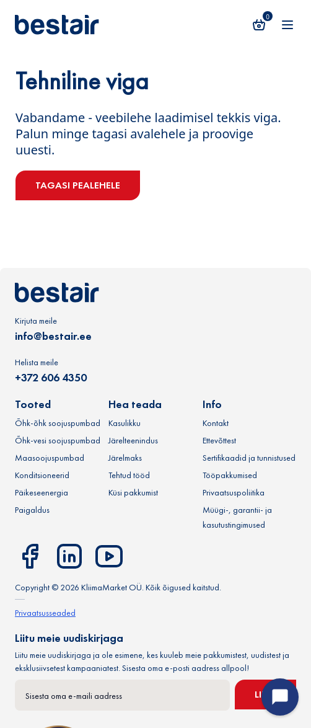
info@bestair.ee (53, 336)
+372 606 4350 (51, 377)
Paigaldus (32, 509)
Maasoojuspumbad (49, 457)
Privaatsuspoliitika (234, 492)
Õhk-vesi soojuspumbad (57, 440)
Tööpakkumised (230, 475)
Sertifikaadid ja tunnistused (249, 457)
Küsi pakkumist (133, 492)
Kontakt (216, 422)
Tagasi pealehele (77, 185)
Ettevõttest (219, 440)
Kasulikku (124, 422)
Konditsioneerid (42, 475)
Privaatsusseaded (45, 612)
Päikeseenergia (41, 492)
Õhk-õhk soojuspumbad (57, 422)
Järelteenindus (133, 440)
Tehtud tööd (129, 475)
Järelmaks (125, 457)
